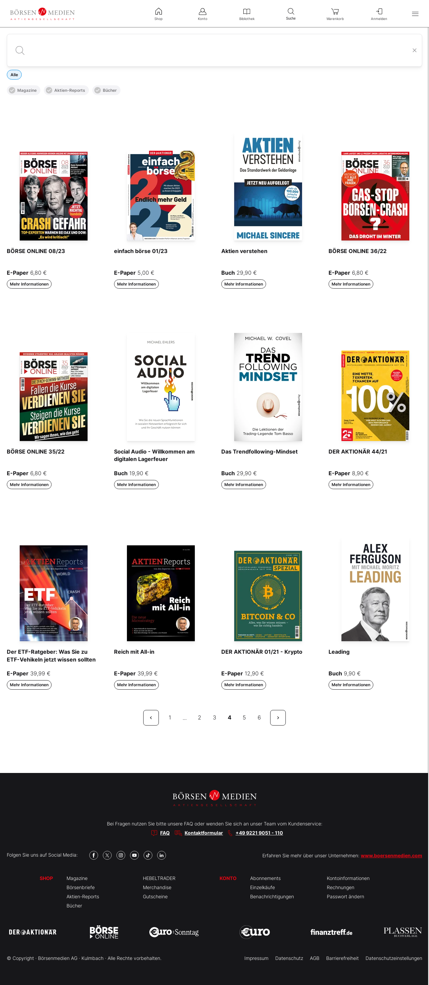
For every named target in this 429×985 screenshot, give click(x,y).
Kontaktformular (204, 833)
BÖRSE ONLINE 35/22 (35, 451)
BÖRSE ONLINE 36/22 (358, 251)
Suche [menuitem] (290, 13)
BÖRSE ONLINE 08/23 (36, 251)
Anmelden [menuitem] (379, 13)
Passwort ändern (345, 896)
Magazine (23, 90)
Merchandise (157, 887)
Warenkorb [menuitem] (335, 13)
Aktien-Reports (65, 90)
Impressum (256, 958)
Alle (14, 74)
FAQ (165, 833)
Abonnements (265, 878)
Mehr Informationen (29, 284)
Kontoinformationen (348, 878)
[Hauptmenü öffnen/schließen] (415, 13)
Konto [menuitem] (202, 13)
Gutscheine (155, 896)
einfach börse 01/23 (141, 251)
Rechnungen (340, 887)
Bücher (105, 90)
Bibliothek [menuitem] (246, 13)
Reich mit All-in (134, 651)
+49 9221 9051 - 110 (259, 833)
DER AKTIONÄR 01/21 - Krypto (261, 651)
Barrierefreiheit (342, 958)
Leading (339, 651)
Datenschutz (289, 958)
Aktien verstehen (244, 251)
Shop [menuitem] (158, 13)
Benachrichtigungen (272, 896)
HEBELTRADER (159, 878)
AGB (314, 958)
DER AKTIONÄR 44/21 (358, 451)
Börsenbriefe (81, 887)
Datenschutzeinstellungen (394, 958)
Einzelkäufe (262, 887)
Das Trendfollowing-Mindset (259, 451)
